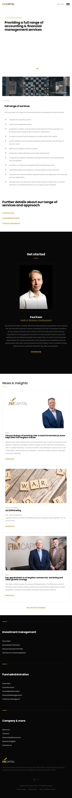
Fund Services (8, 213)
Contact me (36, 351)
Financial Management (12, 695)
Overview (6, 641)
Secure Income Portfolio (12, 649)
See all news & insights (36, 607)
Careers (5, 733)
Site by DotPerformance (47, 789)
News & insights (9, 741)
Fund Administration (11, 218)
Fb (34, 780)
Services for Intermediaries (14, 653)
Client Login (60, 4)
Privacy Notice (21, 789)
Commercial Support (11, 223)
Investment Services (11, 645)
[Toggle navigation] (68, 4)
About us (6, 730)
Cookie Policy (32, 789)
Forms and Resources (11, 737)
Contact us (7, 745)
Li (37, 780)
